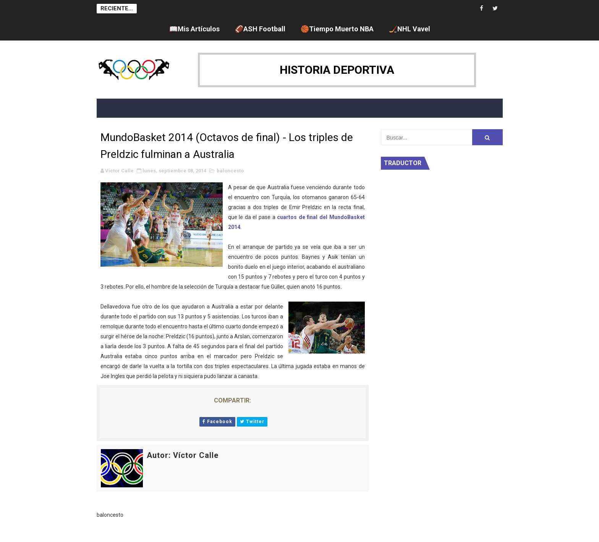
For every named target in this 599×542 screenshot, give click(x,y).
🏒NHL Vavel (409, 29)
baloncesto (230, 171)
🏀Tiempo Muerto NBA (337, 29)
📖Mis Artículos (194, 29)
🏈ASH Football (260, 29)
